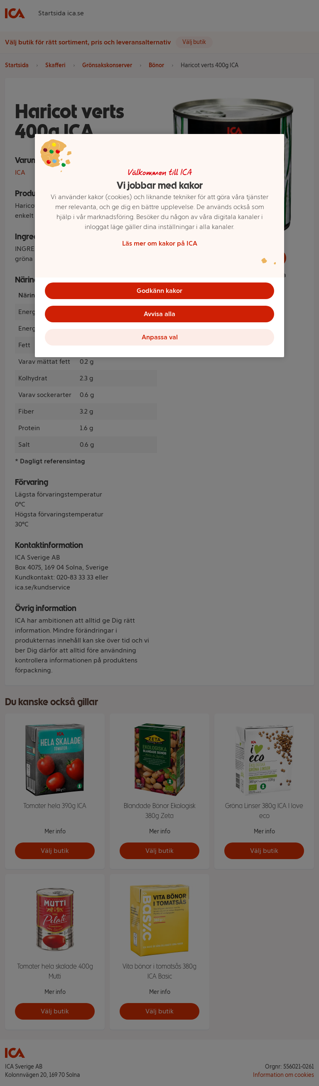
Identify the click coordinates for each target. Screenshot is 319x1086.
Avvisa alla (159, 314)
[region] (159, 245)
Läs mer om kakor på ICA (159, 243)
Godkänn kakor (159, 291)
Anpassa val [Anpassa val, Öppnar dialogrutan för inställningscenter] (160, 337)
